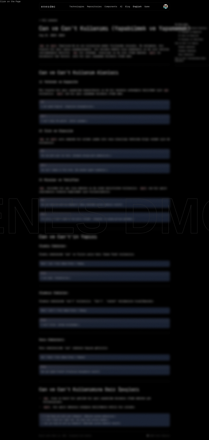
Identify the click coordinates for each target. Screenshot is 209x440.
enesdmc (48, 6)
